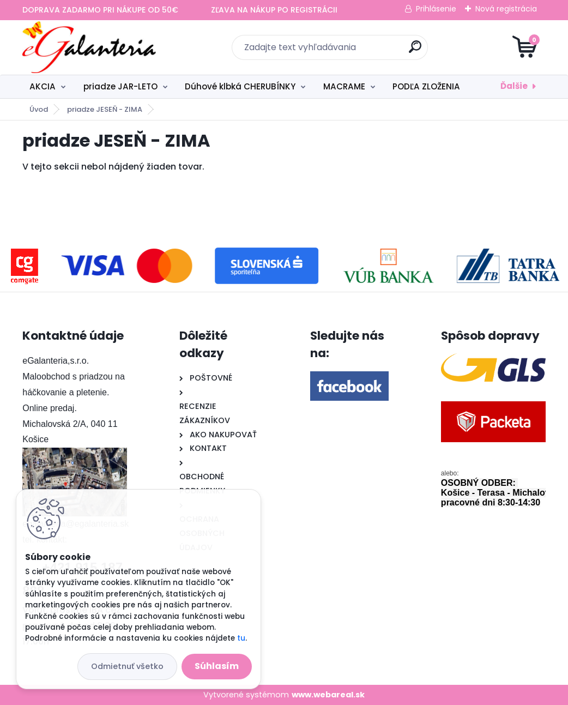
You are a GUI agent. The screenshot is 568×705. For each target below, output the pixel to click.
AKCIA (42, 86)
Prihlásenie (436, 8)
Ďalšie (514, 86)
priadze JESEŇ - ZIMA (104, 109)
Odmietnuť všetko (127, 666)
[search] (415, 51)
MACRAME (344, 86)
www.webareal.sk (328, 694)
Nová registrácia (506, 8)
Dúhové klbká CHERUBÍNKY (240, 86)
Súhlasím (217, 666)
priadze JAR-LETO (120, 86)
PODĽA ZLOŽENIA (426, 86)
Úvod (38, 109)
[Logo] (89, 47)
